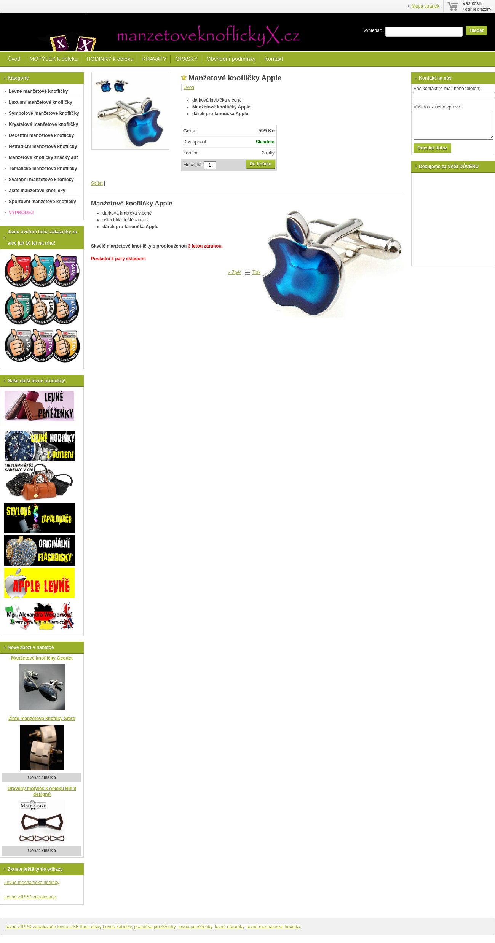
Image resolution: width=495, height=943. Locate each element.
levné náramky (229, 926)
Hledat (476, 30)
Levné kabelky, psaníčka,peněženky (139, 926)
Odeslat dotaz (432, 148)
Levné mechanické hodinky (31, 882)
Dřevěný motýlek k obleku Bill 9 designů (42, 791)
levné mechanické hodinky (273, 926)
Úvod (15, 59)
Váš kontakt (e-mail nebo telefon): (448, 88)
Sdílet (97, 183)
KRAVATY (154, 59)
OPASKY (187, 59)
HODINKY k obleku (109, 59)
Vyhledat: (372, 30)
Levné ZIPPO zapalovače (30, 897)
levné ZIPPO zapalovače (31, 926)
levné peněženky (195, 926)
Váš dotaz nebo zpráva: (437, 107)
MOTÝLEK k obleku (54, 59)
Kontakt (273, 59)
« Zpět (234, 272)
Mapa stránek (425, 6)
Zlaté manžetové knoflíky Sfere (41, 718)
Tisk (256, 272)
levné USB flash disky (79, 926)
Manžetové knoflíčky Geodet (41, 658)
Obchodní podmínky (230, 59)
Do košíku (260, 164)
